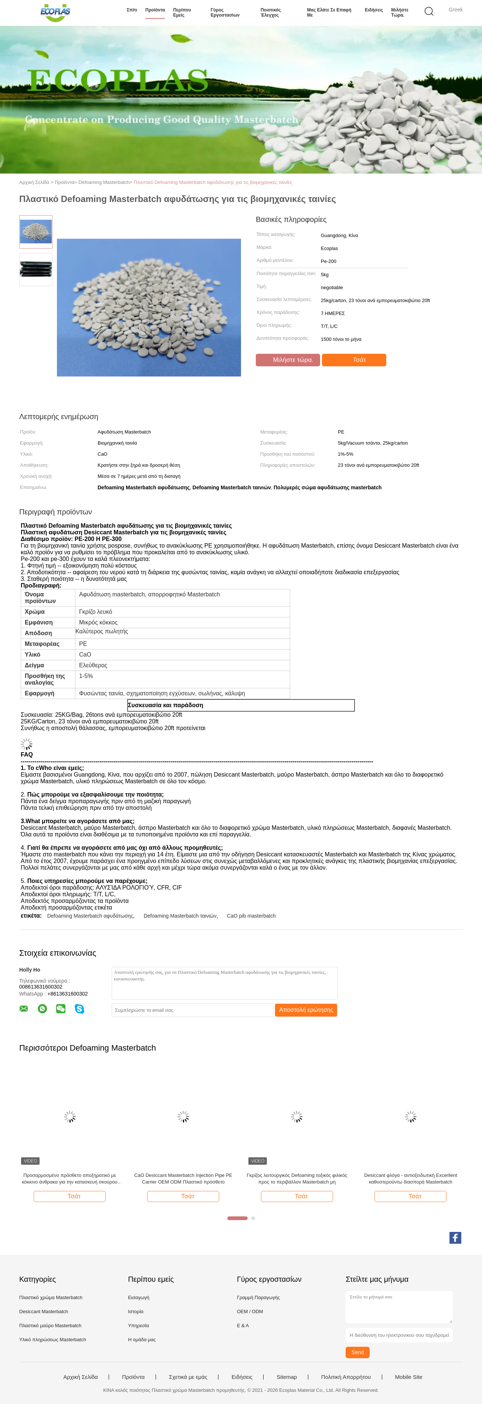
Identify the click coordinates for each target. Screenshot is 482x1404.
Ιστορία (135, 1311)
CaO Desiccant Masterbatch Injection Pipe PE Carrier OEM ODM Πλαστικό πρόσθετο (183, 1178)
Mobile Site (408, 1377)
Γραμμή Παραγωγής (258, 1297)
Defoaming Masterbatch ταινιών (180, 916)
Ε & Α (243, 1325)
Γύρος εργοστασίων (225, 12)
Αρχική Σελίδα (80, 1377)
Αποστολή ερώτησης (306, 1010)
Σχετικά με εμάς (188, 1377)
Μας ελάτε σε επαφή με (329, 12)
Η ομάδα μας (142, 1339)
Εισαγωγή (138, 1297)
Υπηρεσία (138, 1325)
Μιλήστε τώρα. (399, 12)
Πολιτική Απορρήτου (346, 1377)
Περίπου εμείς (182, 12)
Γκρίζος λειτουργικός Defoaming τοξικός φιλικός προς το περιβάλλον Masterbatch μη (297, 1178)
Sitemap (286, 1377)
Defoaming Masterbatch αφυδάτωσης (90, 916)
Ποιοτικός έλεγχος (271, 12)
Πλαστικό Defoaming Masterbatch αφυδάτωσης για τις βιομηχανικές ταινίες (213, 182)
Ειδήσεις (374, 10)
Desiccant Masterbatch (43, 1311)
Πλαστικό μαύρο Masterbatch (50, 1325)
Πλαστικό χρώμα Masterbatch (50, 1297)
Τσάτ (355, 360)
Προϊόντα (155, 10)
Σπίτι (132, 10)
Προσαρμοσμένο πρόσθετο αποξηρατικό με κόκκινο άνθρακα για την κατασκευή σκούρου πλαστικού (69, 1178)
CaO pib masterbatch (251, 916)
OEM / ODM (250, 1311)
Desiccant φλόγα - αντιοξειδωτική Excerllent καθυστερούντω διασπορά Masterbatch (410, 1178)
